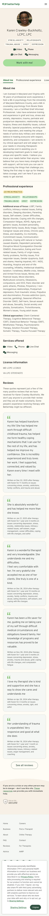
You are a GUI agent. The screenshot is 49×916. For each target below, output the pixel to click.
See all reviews (24, 765)
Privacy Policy (27, 877)
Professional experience (28, 80)
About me (8, 80)
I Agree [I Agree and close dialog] (35, 907)
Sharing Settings (16, 901)
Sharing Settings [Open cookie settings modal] (18, 907)
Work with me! (24, 63)
